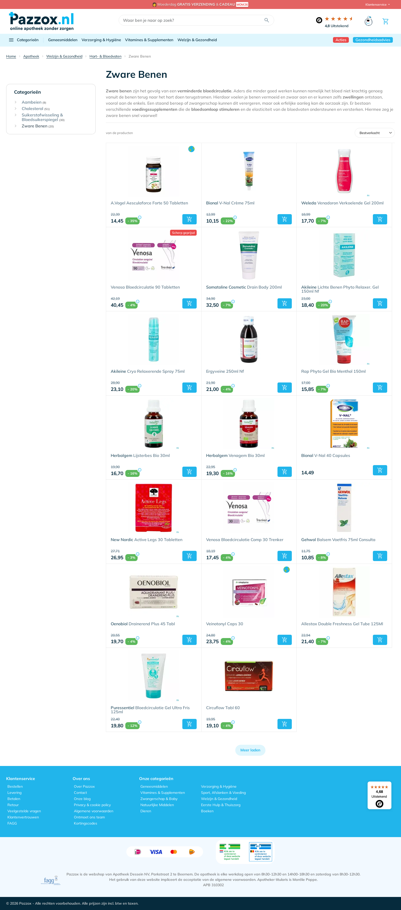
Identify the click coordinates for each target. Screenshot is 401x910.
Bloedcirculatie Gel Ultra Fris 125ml (150, 710)
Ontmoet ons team (89, 817)
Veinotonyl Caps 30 (224, 624)
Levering (14, 792)
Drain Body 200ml (244, 287)
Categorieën (23, 40)
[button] (189, 219)
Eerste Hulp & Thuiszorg (220, 805)
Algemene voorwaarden (93, 811)
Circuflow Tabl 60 (223, 708)
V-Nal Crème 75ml (230, 203)
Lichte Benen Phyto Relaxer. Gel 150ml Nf (340, 289)
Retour (13, 805)
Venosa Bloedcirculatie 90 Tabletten (145, 287)
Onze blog (82, 798)
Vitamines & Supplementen (149, 39)
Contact (80, 792)
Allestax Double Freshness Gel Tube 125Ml (342, 624)
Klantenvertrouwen (23, 817)
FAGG (12, 823)
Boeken (207, 811)
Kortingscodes (85, 823)
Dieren (145, 811)
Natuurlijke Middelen (157, 805)
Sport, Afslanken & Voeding (223, 792)
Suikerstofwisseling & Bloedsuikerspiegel (43, 117)
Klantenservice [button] (376, 4)
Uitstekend (337, 26)
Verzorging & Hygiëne (101, 39)
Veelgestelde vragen (24, 811)
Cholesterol (36, 108)
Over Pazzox (84, 786)
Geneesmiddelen (62, 39)
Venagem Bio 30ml (235, 455)
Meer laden (250, 750)
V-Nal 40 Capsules (325, 455)
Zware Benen (38, 126)
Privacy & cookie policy (92, 805)
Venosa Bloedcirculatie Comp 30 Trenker (244, 540)
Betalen (13, 798)
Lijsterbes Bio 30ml (140, 455)
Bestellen (15, 786)
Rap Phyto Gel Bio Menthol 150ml (333, 371)
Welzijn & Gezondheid (197, 39)
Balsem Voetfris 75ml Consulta (338, 540)
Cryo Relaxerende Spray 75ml (148, 371)
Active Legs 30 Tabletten (146, 540)
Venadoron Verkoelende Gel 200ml (342, 203)
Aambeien (34, 102)
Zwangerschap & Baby (158, 798)
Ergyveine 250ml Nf (225, 371)
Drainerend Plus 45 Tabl (143, 624)
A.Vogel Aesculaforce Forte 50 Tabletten (149, 203)
